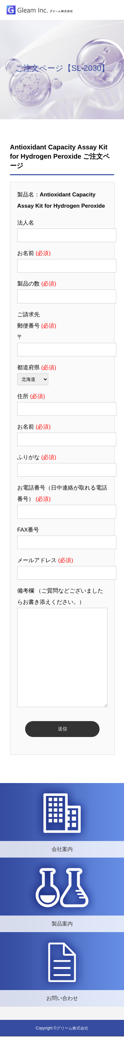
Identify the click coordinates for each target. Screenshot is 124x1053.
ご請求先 (28, 314)
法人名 (25, 223)
